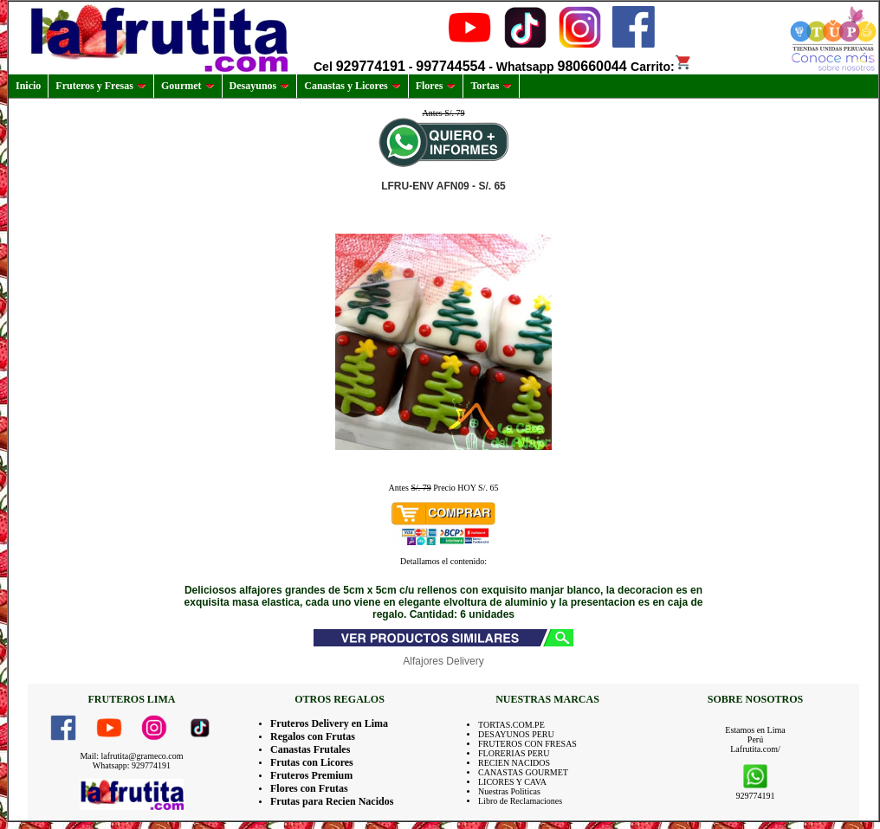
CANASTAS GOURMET (523, 772)
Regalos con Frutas (312, 736)
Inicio (28, 86)
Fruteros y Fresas (100, 86)
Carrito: (661, 67)
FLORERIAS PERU (514, 753)
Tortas (491, 86)
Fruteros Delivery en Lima (329, 723)
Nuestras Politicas (509, 791)
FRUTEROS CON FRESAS (527, 744)
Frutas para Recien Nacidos (331, 801)
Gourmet (188, 86)
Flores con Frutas (309, 788)
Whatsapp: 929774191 (132, 765)
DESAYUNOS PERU (516, 734)
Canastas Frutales (310, 749)
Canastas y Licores (352, 86)
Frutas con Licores (311, 762)
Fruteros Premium (311, 775)
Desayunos (260, 86)
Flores (436, 86)
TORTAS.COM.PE (511, 724)
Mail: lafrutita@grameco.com (131, 756)
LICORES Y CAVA (512, 782)
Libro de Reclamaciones (520, 801)
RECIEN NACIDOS (514, 763)
